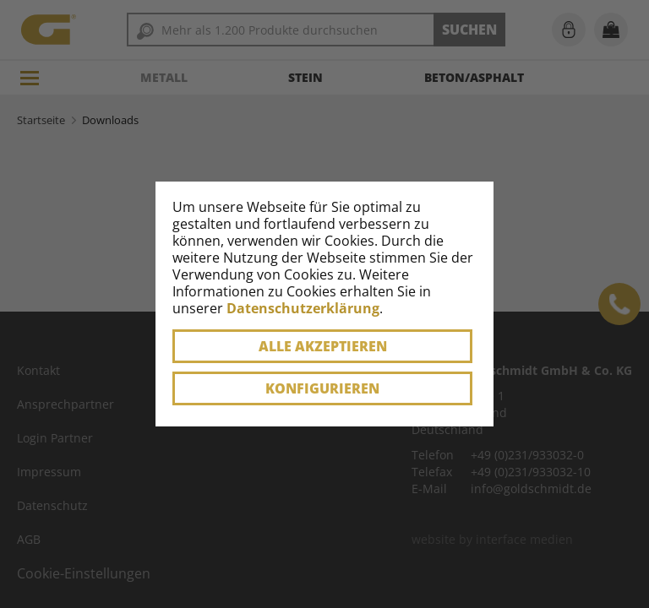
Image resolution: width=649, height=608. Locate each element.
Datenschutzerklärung (302, 308)
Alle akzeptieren (323, 346)
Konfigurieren (322, 388)
